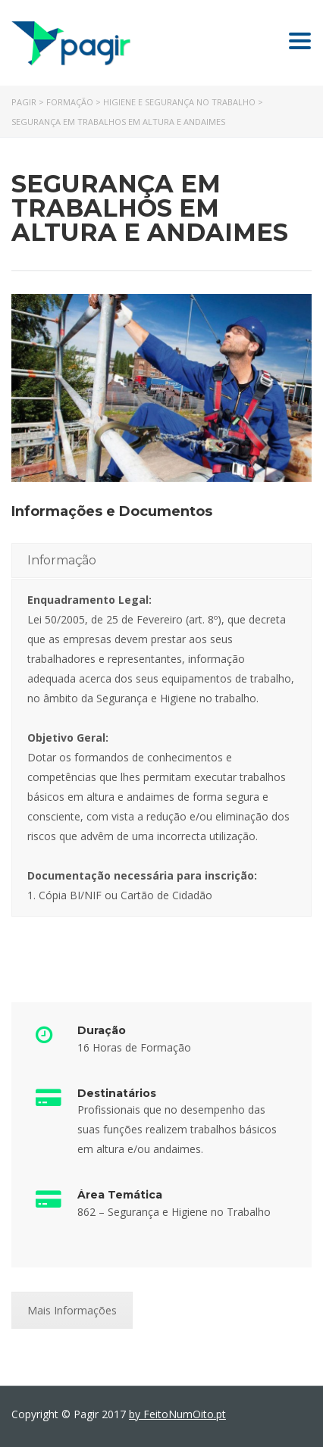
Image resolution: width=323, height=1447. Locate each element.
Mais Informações (72, 1310)
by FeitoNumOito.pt (177, 1414)
